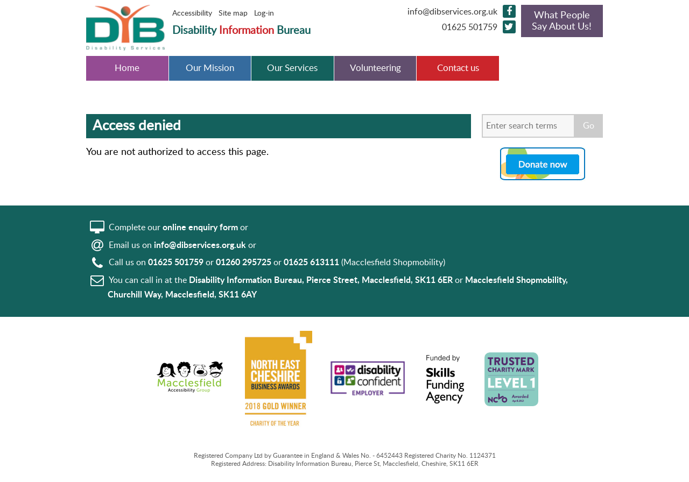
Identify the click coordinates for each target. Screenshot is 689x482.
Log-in (264, 13)
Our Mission (210, 68)
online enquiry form (200, 227)
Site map (233, 13)
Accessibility (192, 13)
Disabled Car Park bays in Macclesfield (541, 75)
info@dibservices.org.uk (452, 12)
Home (127, 68)
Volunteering (375, 68)
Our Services (292, 68)
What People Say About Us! (562, 21)
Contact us (458, 68)
